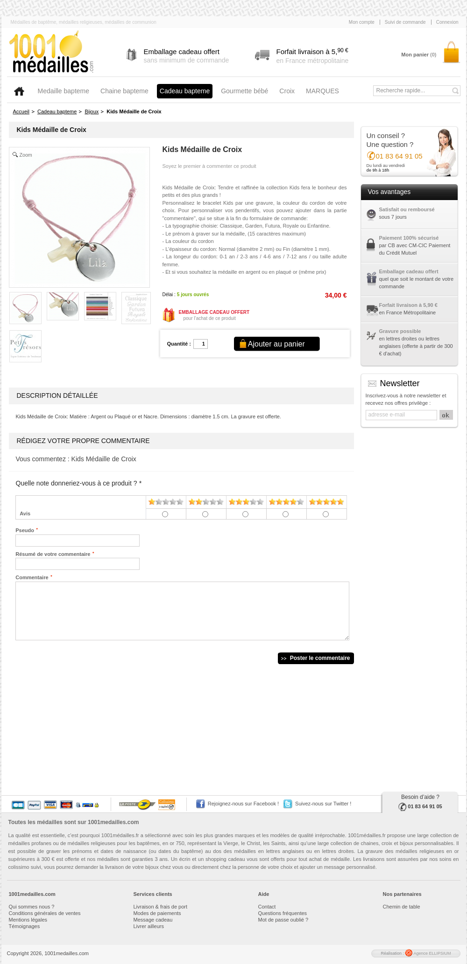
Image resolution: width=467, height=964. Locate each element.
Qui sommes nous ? (32, 906)
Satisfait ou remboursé (407, 209)
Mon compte (362, 22)
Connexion (447, 22)
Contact (267, 906)
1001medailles (52, 52)
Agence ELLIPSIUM (428, 953)
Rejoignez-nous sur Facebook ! (243, 803)
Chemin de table (401, 906)
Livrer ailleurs (149, 926)
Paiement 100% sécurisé (409, 238)
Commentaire (31, 577)
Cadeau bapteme (57, 111)
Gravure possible (400, 331)
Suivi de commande (405, 22)
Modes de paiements (157, 913)
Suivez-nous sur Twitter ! (323, 803)
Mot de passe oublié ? (283, 919)
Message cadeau (153, 919)
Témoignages (24, 926)
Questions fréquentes (282, 913)
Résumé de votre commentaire (52, 553)
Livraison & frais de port (161, 906)
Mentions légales (28, 919)
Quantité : (179, 344)
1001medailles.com (113, 822)
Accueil (21, 111)
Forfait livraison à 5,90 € (408, 305)
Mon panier (418, 54)
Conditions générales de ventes (45, 913)
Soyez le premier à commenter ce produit (209, 166)
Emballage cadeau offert (409, 271)
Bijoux (92, 111)
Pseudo (24, 530)
